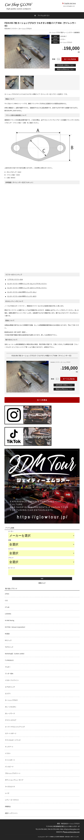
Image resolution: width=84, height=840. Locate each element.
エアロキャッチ (10, 687)
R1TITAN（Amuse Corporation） (15, 627)
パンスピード (9, 767)
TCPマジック (9, 647)
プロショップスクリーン (12, 773)
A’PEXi (7, 594)
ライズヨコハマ (10, 787)
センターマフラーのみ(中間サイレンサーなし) (21, 292)
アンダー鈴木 (9, 674)
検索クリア (42, 583)
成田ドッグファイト (11, 813)
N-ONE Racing (9, 620)
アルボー (8, 667)
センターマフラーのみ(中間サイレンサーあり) (21, 296)
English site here (69, 3)
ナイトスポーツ (10, 760)
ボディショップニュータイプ (14, 780)
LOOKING (8, 614)
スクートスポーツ (10, 733)
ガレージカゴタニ (10, 707)
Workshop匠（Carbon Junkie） (15, 654)
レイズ (7, 793)
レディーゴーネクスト (12, 800)
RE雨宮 (7, 634)
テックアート (9, 747)
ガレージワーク (10, 713)
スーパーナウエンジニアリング (15, 727)
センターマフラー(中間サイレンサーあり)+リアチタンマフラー (27, 288)
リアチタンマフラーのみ (15, 279)
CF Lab (7, 607)
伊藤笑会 (8, 806)
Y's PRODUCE (9, 660)
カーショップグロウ (11, 700)
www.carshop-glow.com (71, 832)
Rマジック (8, 640)
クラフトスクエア (10, 720)
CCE (6, 600)
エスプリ (8, 693)
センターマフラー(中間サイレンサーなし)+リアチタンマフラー (27, 284)
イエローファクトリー (12, 680)
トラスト (8, 753)
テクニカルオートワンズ (12, 740)
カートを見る (42, 400)
